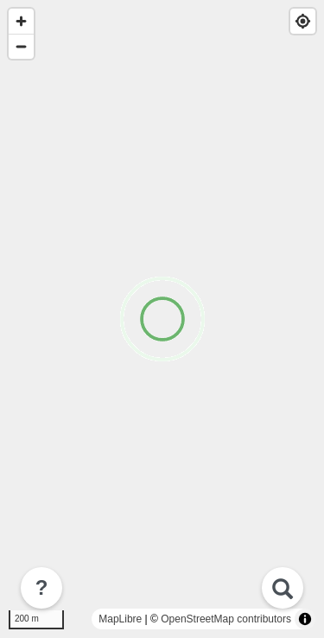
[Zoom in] (21, 21)
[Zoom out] (21, 46)
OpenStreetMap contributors (226, 619)
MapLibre (120, 619)
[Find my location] (302, 21)
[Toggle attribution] (305, 619)
